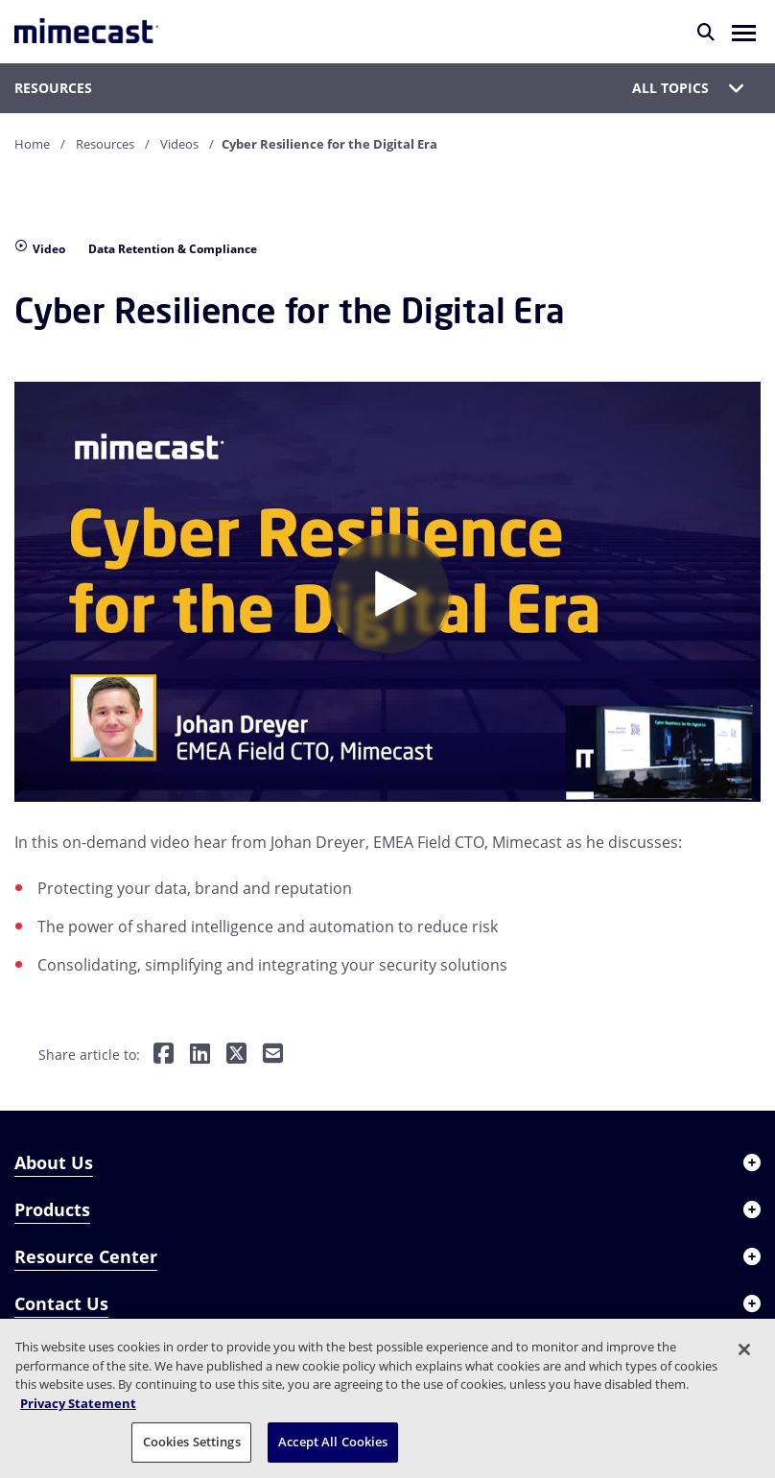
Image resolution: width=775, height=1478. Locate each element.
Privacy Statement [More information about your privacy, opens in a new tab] (78, 1403)
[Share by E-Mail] (273, 1054)
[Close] (744, 1349)
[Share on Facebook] (163, 1054)
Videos (179, 143)
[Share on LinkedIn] (200, 1054)
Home (32, 143)
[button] (744, 31)
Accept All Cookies (333, 1441)
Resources (105, 143)
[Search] (706, 31)
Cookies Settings (192, 1441)
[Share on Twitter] (236, 1054)
